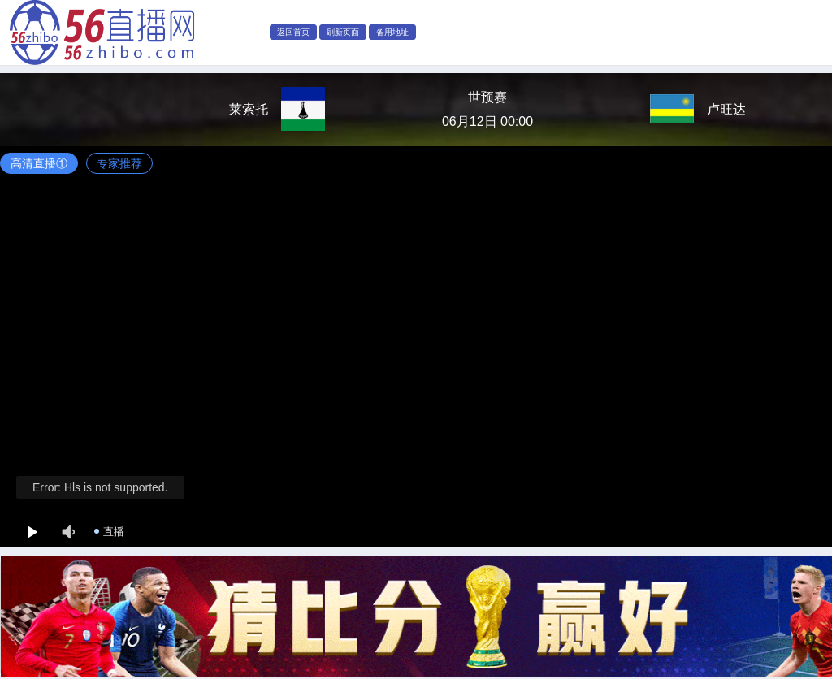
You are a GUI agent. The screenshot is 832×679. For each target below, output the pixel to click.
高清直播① (39, 163)
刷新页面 (343, 32)
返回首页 (293, 32)
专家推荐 (119, 163)
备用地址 (392, 32)
